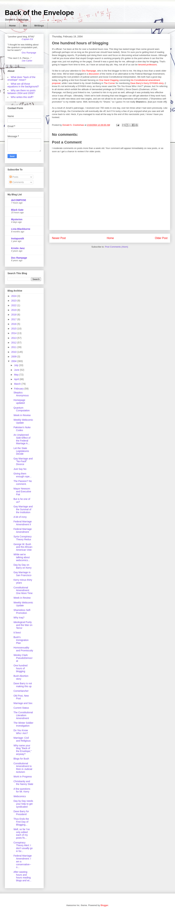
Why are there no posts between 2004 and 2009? (22, 92)
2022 (14, 305)
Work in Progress (23, 776)
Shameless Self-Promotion (22, 611)
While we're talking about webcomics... (22, 557)
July (16, 365)
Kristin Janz (18, 248)
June (17, 369)
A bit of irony (20, 517)
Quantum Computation (22, 409)
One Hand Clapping (109, 80)
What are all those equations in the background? (23, 85)
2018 (14, 314)
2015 (14, 328)
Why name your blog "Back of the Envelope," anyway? (23, 749)
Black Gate (17, 209)
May (16, 374)
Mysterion (16, 219)
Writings (39, 25)
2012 (14, 342)
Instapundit (17, 238)
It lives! (17, 632)
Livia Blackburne (20, 229)
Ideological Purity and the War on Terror (23, 625)
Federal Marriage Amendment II (23, 523)
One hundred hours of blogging (21, 668)
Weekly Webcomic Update (23, 421)
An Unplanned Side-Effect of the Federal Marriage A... (22, 439)
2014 (14, 333)
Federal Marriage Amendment (23, 530)
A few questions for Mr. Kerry (22, 790)
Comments (17, 182)
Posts (14, 177)
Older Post (161, 238)
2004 (14, 361)
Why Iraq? (19, 617)
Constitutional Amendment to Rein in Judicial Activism (23, 767)
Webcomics (20, 796)
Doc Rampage (89, 70)
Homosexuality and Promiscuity (23, 649)
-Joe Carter (26, 60)
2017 (14, 319)
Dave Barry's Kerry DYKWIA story (147, 83)
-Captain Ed (27, 39)
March (17, 383)
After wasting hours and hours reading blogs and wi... (22, 876)
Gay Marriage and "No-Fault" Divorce (23, 461)
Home (12, 25)
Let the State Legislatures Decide (21, 451)
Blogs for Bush (21, 758)
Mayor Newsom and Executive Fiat (22, 491)
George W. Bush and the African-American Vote (23, 547)
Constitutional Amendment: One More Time (23, 590)
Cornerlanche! (21, 691)
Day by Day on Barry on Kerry (22, 566)
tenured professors (147, 64)
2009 (14, 356)
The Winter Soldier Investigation (23, 724)
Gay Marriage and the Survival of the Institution (23, 509)
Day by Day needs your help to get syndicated (23, 804)
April (16, 379)
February (19, 388)
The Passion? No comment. (23, 482)
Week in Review (22, 415)
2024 (14, 296)
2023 (14, 300)
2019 (14, 310)
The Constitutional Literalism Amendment (23, 715)
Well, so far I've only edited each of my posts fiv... (22, 833)
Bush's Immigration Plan (21, 640)
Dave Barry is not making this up (23, 685)
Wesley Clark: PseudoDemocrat (23, 658)
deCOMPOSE (18, 200)
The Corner (109, 83)
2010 (14, 352)
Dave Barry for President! (21, 813)
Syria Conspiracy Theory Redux (23, 538)
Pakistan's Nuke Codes (22, 429)
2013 (14, 338)
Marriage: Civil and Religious (22, 739)
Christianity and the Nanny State (23, 783)
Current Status (21, 707)
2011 (14, 347)
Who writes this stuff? (22, 97)
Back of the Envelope (39, 12)
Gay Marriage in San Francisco (22, 574)
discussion (94, 74)
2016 (14, 324)
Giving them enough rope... (22, 475)
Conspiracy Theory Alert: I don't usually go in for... (23, 846)
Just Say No (20, 469)
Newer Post (59, 238)
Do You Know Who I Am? (21, 732)
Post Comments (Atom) (116, 246)
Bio (25, 25)
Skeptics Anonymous (21, 394)
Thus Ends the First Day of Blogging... (21, 821)
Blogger (104, 905)
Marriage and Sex (23, 703)
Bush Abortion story (21, 677)
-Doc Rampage (28, 52)
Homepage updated (19, 401)
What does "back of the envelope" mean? (21, 78)
